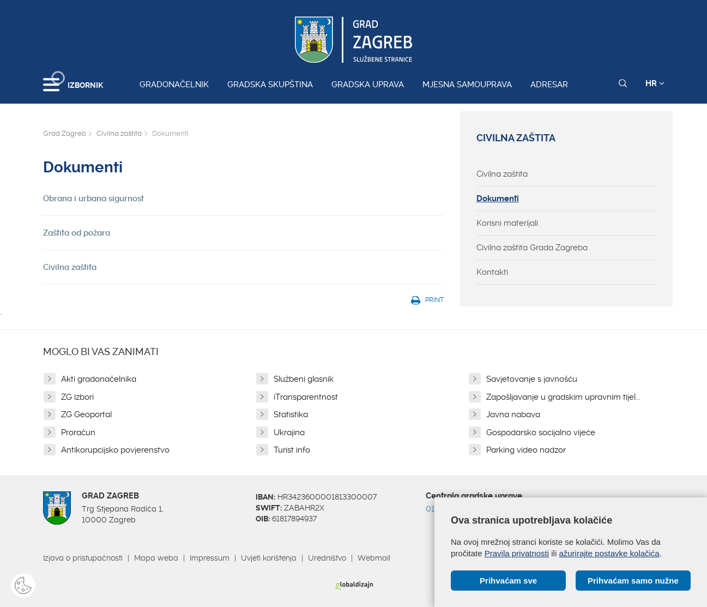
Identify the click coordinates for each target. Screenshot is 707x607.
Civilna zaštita (119, 133)
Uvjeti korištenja (269, 558)
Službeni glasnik (304, 379)
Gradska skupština (270, 84)
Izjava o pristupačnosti (83, 558)
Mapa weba (156, 558)
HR (654, 83)
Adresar (549, 84)
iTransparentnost (306, 397)
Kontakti (492, 272)
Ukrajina (289, 432)
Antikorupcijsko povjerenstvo (115, 450)
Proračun (78, 432)
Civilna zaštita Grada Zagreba (532, 248)
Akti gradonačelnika (98, 379)
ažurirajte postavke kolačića (609, 553)
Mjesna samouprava (467, 84)
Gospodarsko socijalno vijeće (540, 432)
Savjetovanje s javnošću (531, 379)
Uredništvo (327, 558)
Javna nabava (513, 414)
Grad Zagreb (64, 133)
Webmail (374, 558)
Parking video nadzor (526, 450)
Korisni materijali (507, 223)
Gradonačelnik (174, 84)
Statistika (291, 414)
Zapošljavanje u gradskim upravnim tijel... (563, 397)
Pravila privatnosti (517, 553)
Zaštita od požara (76, 233)
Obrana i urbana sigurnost (93, 198)
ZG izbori (77, 397)
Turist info (292, 450)
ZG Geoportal (86, 414)
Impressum (209, 558)
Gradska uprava (367, 84)
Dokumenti (497, 198)
